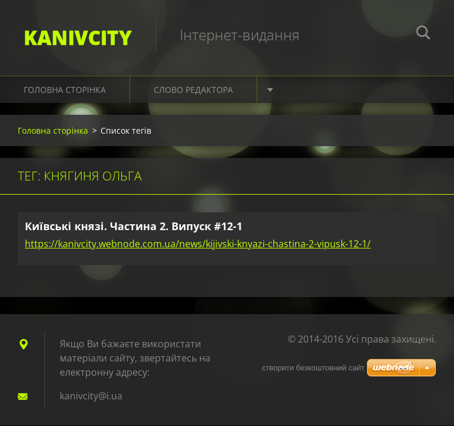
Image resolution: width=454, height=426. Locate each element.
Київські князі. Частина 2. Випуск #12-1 (133, 226)
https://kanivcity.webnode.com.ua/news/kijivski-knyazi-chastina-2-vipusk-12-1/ (198, 243)
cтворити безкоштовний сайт (313, 367)
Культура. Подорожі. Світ (338, 89)
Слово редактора (193, 89)
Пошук (423, 34)
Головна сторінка (65, 89)
